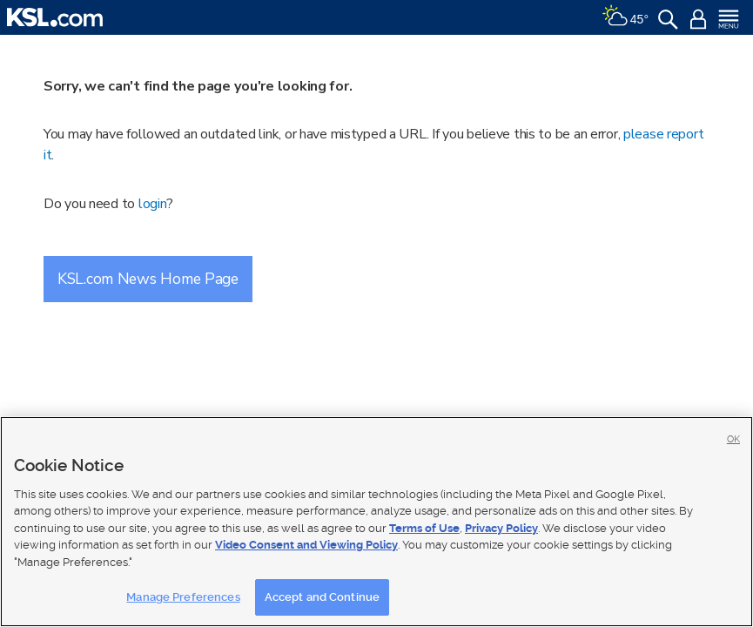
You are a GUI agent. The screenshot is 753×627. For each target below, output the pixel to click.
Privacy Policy (501, 528)
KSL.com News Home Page (148, 278)
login (152, 203)
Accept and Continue (322, 596)
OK (733, 439)
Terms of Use (424, 528)
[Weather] (625, 17)
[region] (376, 521)
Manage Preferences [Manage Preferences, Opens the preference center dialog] (182, 596)
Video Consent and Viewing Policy (306, 544)
